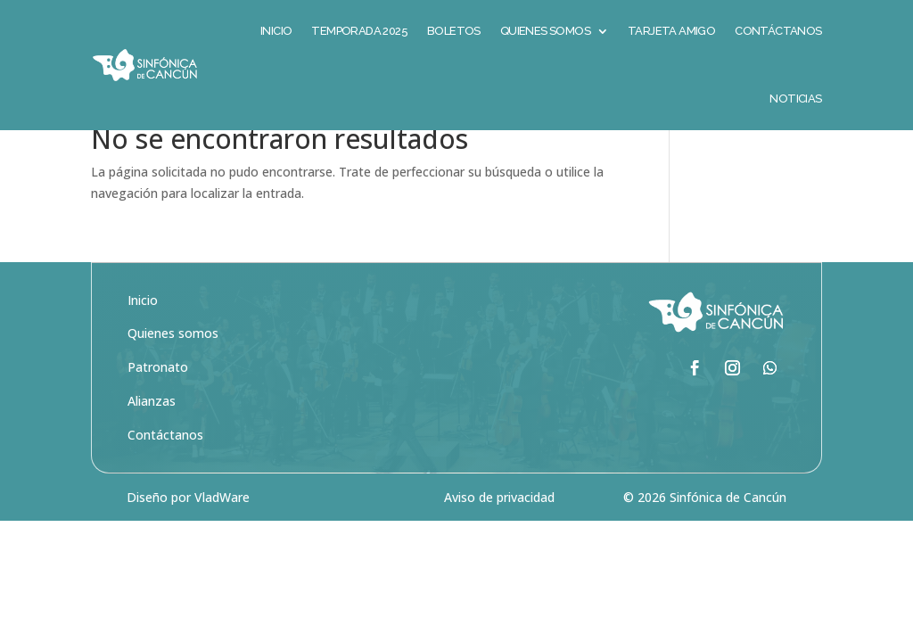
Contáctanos (165, 490)
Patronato (157, 423)
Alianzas (151, 457)
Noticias (795, 98)
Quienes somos (172, 389)
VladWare (222, 553)
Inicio (142, 356)
